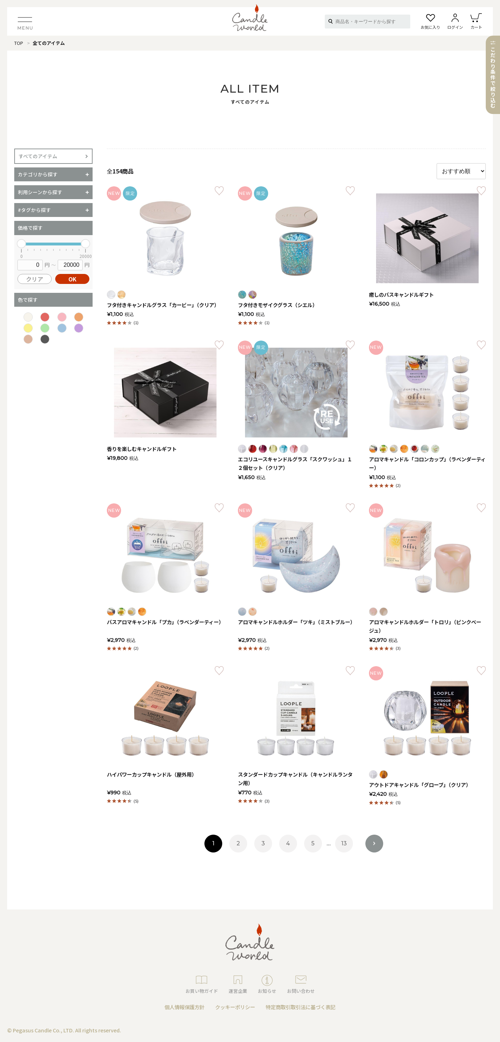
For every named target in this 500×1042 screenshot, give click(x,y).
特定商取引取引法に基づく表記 (300, 1007)
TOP (18, 43)
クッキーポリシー (235, 1007)
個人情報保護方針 (184, 1007)
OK (72, 279)
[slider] (21, 243)
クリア (34, 279)
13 (344, 843)
